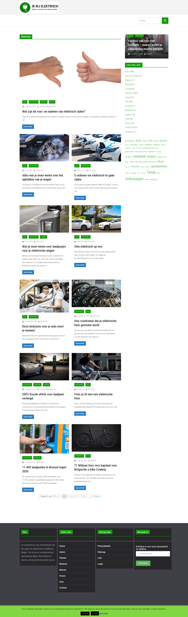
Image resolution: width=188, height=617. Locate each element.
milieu (52, 102)
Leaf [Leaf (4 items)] (126, 162)
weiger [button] (94, 613)
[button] (39, 20)
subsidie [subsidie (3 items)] (133, 173)
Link (100, 558)
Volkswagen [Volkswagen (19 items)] (134, 179)
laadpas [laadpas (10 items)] (151, 156)
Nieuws (77, 20)
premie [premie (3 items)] (142, 167)
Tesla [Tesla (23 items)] (151, 172)
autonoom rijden (132, 76)
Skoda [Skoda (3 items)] (147, 167)
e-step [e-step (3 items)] (133, 148)
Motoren (63, 20)
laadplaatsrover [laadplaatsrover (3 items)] (162, 157)
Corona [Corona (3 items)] (141, 145)
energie (43, 102)
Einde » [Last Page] (97, 496)
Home (24, 20)
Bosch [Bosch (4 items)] (156, 141)
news (35, 556)
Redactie (42, 462)
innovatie (128, 106)
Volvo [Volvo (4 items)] (146, 179)
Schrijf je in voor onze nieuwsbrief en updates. (152, 547)
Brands (128, 84)
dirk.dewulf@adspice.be (47, 106)
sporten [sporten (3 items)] (127, 173)
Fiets (88, 311)
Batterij (128, 80)
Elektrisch (33, 102)
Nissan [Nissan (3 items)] (127, 167)
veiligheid (128, 132)
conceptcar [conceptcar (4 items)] (134, 145)
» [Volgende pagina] (91, 496)
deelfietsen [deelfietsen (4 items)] (148, 145)
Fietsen (48, 20)
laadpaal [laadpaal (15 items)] (139, 156)
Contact (109, 20)
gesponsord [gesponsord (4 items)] (129, 152)
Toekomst (129, 127)
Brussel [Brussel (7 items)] (163, 140)
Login (100, 564)
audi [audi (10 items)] (138, 140)
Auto (24, 102)
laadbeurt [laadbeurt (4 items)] (128, 157)
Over (98, 20)
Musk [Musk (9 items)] (160, 161)
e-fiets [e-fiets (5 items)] (128, 148)
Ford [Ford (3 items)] (156, 148)
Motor (127, 123)
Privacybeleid (104, 546)
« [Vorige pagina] (57, 496)
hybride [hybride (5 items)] (151, 151)
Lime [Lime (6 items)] (131, 162)
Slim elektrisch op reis (88, 246)
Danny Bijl (39, 170)
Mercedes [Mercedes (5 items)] (143, 162)
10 (84, 496)
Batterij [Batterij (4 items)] (144, 141)
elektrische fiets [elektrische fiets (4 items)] (148, 148)
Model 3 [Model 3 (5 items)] (152, 162)
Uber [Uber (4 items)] (158, 173)
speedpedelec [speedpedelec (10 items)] (159, 166)
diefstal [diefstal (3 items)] (163, 145)
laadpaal (37, 384)
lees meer (103, 613)
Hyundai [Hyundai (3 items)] (158, 152)
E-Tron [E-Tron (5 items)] (139, 148)
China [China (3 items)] (127, 145)
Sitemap (101, 552)
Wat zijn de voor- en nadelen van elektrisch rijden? (53, 111)
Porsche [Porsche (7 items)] (135, 166)
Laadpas (43, 237)
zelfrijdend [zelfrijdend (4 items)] (153, 179)
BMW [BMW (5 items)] (150, 141)
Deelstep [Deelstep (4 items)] (156, 145)
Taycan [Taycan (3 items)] (143, 173)
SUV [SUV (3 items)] (138, 173)
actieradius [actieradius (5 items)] (130, 141)
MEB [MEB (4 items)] (136, 162)
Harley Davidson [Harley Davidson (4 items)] (141, 152)
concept (128, 89)
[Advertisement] (120, 7)
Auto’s (34, 20)
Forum (89, 20)
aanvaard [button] (85, 613)
